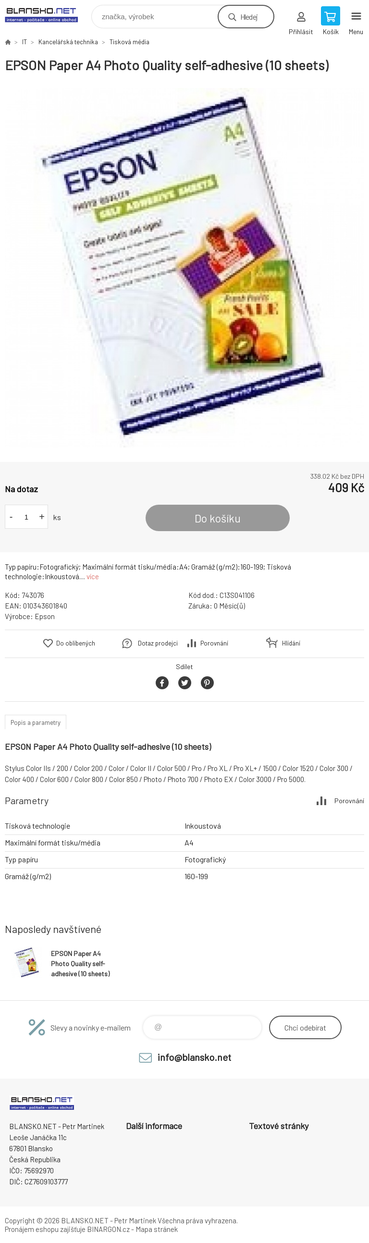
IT (24, 42)
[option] (184, 267)
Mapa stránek (156, 1229)
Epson (45, 616)
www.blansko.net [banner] (47, 14)
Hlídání (291, 643)
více (92, 576)
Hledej (249, 16)
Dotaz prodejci (158, 643)
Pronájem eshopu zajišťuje (45, 1229)
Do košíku (218, 518)
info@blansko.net (194, 1057)
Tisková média (129, 42)
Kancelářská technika (68, 42)
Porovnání (214, 643)
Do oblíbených (75, 643)
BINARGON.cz (108, 1229)
